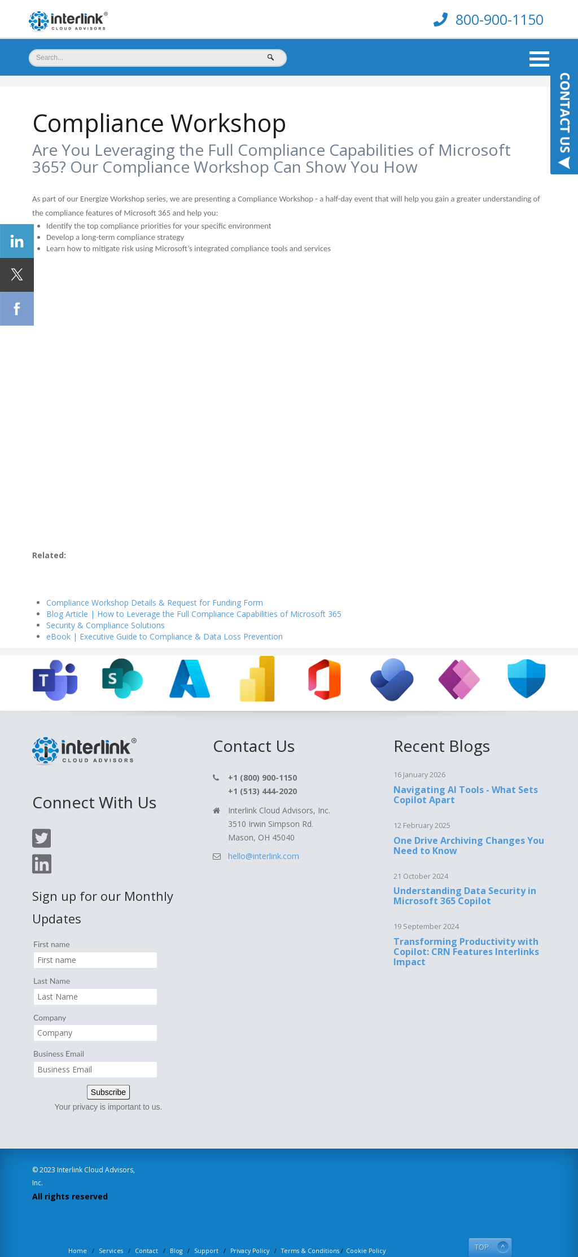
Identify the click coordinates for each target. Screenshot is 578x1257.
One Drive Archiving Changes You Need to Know (468, 818)
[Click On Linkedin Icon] (41, 845)
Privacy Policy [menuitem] (249, 1224)
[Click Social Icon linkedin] (17, 241)
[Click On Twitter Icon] (41, 819)
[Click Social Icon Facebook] (17, 309)
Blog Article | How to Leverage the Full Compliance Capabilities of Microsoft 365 (193, 587)
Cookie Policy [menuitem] (366, 1224)
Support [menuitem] (206, 1224)
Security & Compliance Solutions (105, 598)
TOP (482, 1220)
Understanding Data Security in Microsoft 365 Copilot (464, 869)
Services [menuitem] (111, 1224)
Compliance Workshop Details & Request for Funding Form (154, 576)
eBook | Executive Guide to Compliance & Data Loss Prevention (164, 610)
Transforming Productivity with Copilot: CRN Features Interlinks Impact (466, 924)
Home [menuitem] (77, 1224)
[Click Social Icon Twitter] (17, 275)
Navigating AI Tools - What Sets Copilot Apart (465, 767)
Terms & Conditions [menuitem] (310, 1224)
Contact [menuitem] (146, 1224)
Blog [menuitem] (176, 1224)
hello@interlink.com (263, 829)
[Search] (158, 57)
